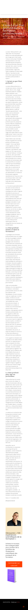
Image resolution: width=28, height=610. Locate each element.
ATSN (18, 602)
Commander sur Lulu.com (14, 564)
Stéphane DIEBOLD (10, 36)
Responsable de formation (14, 38)
